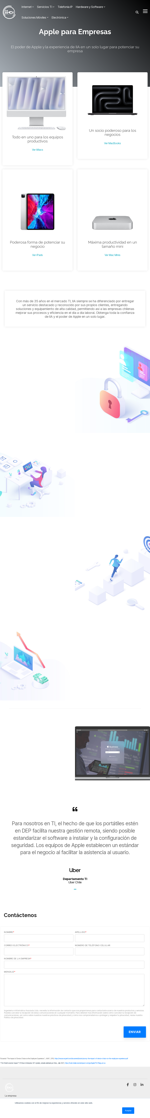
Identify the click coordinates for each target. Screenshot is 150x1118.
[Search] (137, 12)
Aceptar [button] (128, 1110)
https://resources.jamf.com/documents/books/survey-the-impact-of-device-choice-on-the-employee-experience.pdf (91, 1058)
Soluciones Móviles (35, 17)
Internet (28, 7)
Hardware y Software (90, 7)
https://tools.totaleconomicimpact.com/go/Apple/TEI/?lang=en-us (85, 1063)
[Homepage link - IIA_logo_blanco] (9, 1090)
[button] (145, 11)
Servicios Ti (45, 7)
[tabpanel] (75, 845)
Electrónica (60, 17)
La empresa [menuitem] (10, 1095)
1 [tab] (75, 890)
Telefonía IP (65, 7)
